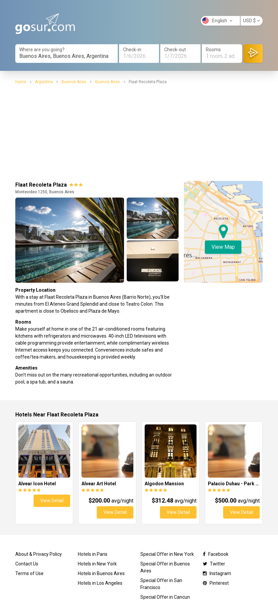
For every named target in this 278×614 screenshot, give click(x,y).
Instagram (217, 573)
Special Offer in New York (167, 554)
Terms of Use (29, 573)
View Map (223, 247)
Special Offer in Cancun (165, 597)
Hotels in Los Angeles (100, 583)
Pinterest (216, 583)
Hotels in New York (97, 563)
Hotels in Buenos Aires (101, 573)
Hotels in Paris (92, 554)
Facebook (215, 554)
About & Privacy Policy (38, 554)
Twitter (214, 563)
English (217, 20)
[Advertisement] (139, 131)
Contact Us (26, 563)
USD (251, 20)
